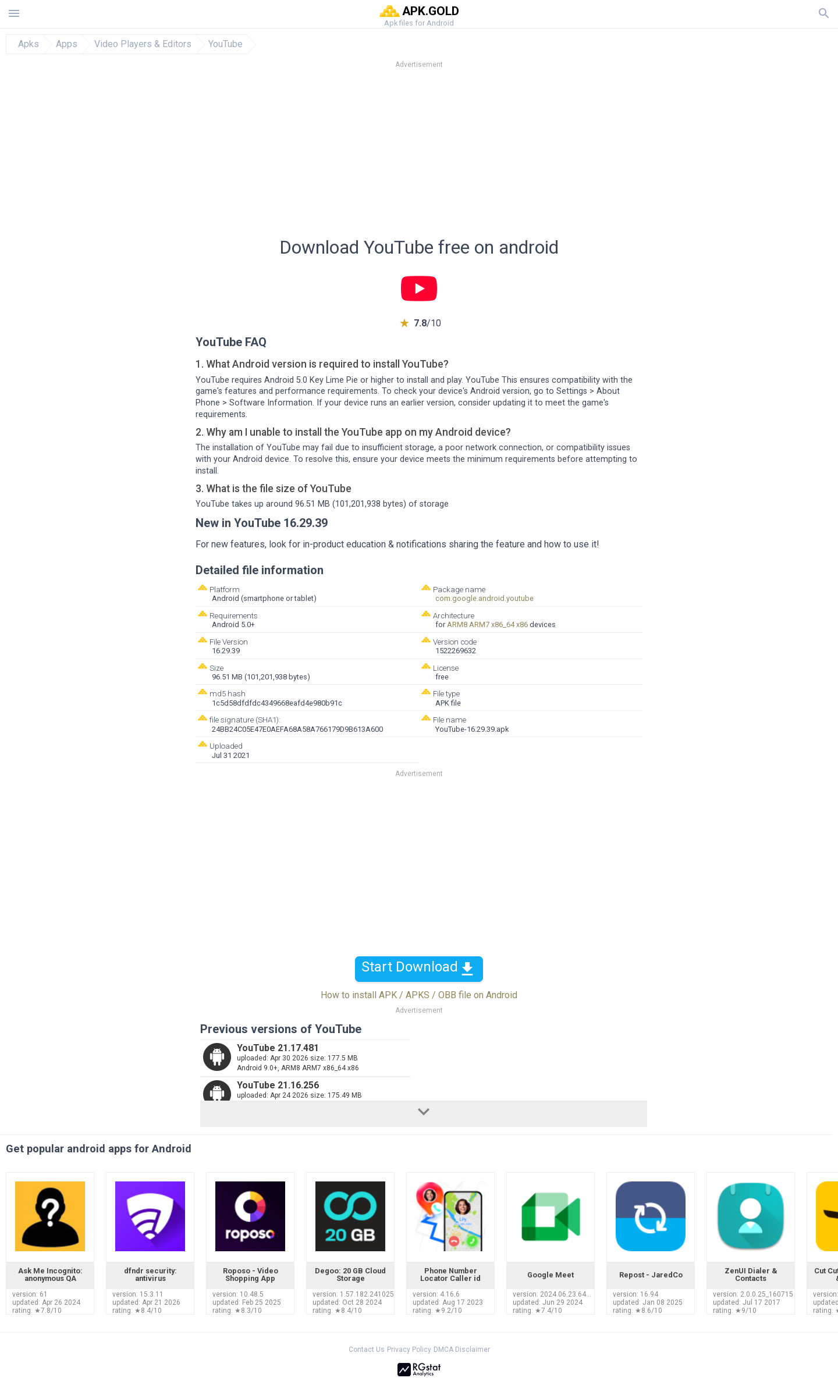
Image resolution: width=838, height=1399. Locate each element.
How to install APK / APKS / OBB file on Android (419, 995)
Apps (66, 44)
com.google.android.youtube (484, 598)
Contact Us (367, 1349)
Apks (28, 44)
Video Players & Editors (142, 44)
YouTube (225, 44)
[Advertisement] (489, 156)
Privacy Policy (409, 1349)
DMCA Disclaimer (462, 1349)
